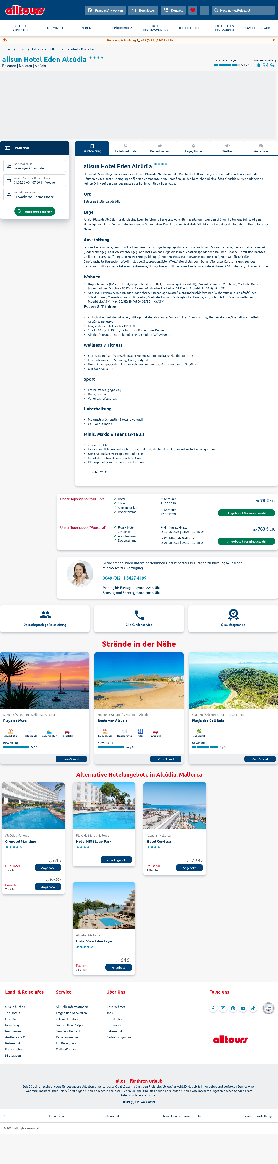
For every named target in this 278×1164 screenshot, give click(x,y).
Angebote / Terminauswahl (246, 513)
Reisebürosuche (67, 1037)
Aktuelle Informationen (72, 1007)
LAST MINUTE (54, 28)
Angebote (261, 148)
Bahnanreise (13, 1049)
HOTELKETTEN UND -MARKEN (223, 28)
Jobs (109, 1013)
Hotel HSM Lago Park (93, 841)
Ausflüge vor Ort (16, 1037)
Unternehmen (116, 1007)
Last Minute (13, 1019)
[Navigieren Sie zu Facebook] (213, 1008)
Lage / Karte (193, 148)
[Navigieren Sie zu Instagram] (223, 1008)
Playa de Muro (15, 720)
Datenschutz (115, 1031)
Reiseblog (12, 1025)
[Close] (274, 40)
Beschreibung (92, 148)
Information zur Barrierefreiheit (182, 1116)
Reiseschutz (13, 1043)
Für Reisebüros (66, 1043)
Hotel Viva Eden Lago (94, 941)
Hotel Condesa (159, 841)
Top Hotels (12, 1013)
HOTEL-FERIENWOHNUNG (156, 28)
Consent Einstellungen (259, 1116)
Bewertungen (159, 148)
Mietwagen (13, 1055)
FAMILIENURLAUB (257, 28)
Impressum (56, 1116)
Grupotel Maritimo (20, 841)
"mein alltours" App (69, 1025)
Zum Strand (71, 759)
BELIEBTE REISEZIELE (20, 28)
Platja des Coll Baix (208, 720)
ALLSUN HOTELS (190, 28)
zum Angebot (116, 860)
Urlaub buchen (15, 1007)
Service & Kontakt (68, 1031)
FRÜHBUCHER (122, 28)
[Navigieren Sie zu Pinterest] (233, 1008)
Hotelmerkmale (126, 148)
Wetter (227, 148)
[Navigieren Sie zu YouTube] (243, 1008)
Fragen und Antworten (71, 1013)
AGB (6, 1116)
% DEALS (88, 28)
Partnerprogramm (118, 1037)
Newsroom (113, 1025)
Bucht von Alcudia (113, 720)
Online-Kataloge (67, 1049)
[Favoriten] (192, 10)
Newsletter (114, 1019)
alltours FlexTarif (67, 1019)
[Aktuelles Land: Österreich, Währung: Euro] (204, 10)
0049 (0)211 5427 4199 (124, 577)
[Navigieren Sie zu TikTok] (253, 1008)
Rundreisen (13, 1031)
